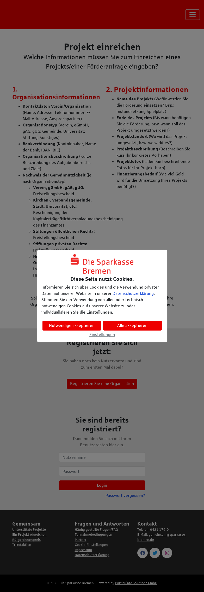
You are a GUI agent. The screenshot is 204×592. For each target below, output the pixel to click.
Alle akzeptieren (132, 325)
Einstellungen (102, 334)
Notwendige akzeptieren (72, 325)
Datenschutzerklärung (133, 293)
